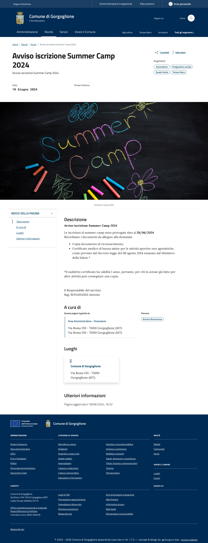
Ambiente (62, 449)
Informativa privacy (115, 504)
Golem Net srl (117, 540)
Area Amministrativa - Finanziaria (87, 321)
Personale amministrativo (22, 468)
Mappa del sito (65, 514)
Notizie (157, 444)
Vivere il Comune (85, 32)
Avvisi (156, 454)
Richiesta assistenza (68, 509)
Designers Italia (170, 540)
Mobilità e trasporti (115, 454)
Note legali (111, 509)
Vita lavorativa (113, 473)
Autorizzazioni (64, 463)
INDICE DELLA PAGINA (25, 213)
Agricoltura (127, 32)
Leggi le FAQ (64, 495)
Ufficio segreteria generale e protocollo (28, 508)
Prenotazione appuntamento (71, 499)
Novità (49, 32)
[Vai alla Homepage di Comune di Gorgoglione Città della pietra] (45, 18)
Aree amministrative (20, 449)
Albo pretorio (147, 4)
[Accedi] (180, 4)
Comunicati (159, 449)
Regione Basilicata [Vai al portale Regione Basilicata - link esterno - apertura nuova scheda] (22, 4)
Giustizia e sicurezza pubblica (119, 444)
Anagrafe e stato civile (68, 454)
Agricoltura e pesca (67, 444)
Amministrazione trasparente (116, 4)
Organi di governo (18, 444)
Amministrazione (27, 32)
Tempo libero (145, 32)
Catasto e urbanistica (68, 468)
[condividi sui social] (162, 52)
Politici (13, 463)
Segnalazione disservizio (69, 504)
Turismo (110, 468)
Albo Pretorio (112, 499)
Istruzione (163, 32)
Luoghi (157, 473)
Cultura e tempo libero (68, 473)
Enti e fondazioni (18, 458)
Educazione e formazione (70, 478)
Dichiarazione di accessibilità (119, 514)
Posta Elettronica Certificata (23, 511)
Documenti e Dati (18, 473)
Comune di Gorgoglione (86, 366)
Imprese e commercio (116, 449)
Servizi (64, 32)
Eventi (157, 478)
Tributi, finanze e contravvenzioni (121, 463)
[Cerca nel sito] (191, 18)
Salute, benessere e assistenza (121, 458)
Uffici (12, 454)
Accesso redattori (189, 540)
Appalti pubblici (65, 458)
